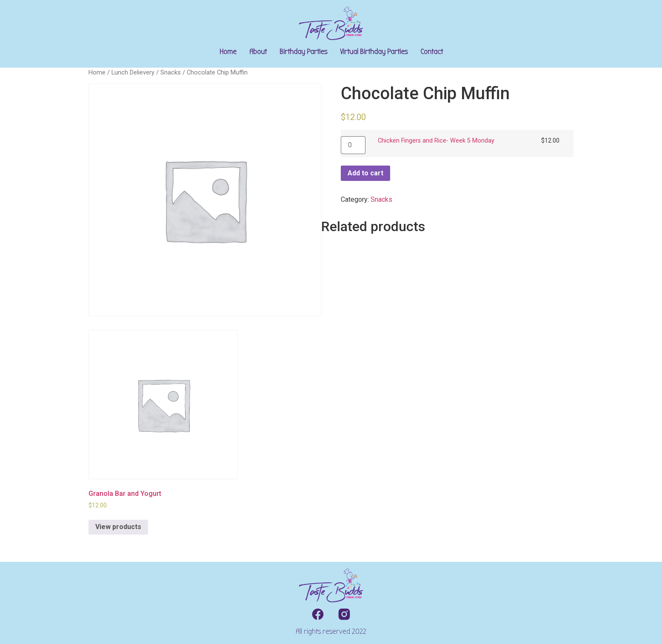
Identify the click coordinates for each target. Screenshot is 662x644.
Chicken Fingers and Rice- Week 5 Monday (436, 140)
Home (228, 51)
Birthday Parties (303, 51)
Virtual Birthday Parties (374, 51)
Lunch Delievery (132, 72)
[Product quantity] (353, 145)
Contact (431, 51)
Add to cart (365, 173)
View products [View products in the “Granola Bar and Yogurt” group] (118, 527)
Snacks (170, 72)
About (258, 51)
